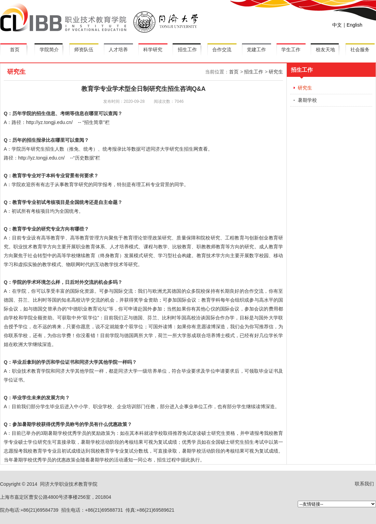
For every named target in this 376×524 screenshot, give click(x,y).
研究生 (276, 71)
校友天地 (325, 49)
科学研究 (152, 49)
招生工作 (187, 49)
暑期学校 (307, 100)
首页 (14, 49)
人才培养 (118, 49)
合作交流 (221, 49)
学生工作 (290, 49)
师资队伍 (83, 49)
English (354, 25)
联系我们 (364, 483)
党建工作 (256, 49)
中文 (337, 25)
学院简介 (49, 49)
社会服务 (360, 49)
